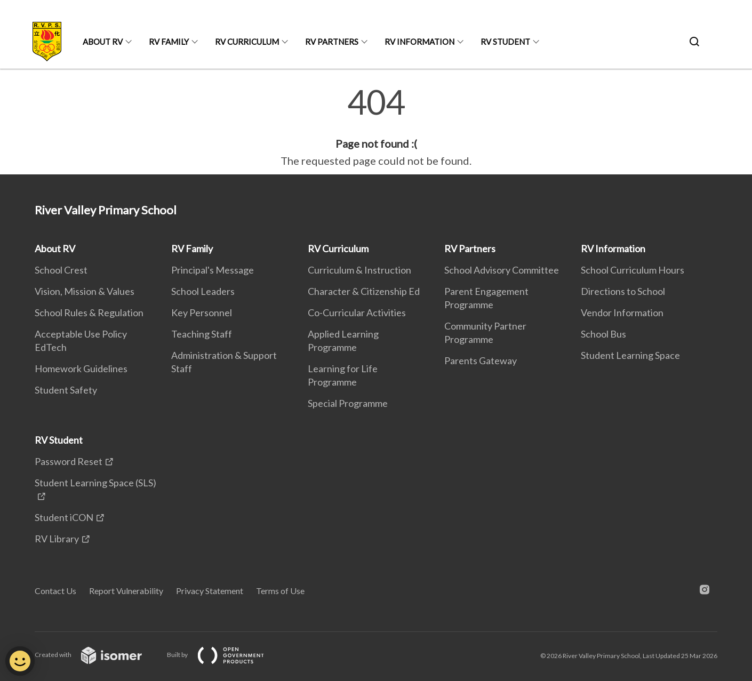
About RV (103, 41)
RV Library (57, 538)
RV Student (505, 41)
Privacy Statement (209, 591)
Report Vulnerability (126, 591)
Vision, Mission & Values (84, 291)
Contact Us (55, 591)
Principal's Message (212, 270)
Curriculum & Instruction (359, 270)
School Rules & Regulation (89, 312)
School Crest (61, 270)
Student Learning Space (630, 355)
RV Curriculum (247, 41)
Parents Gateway (480, 360)
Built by (224, 655)
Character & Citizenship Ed (364, 291)
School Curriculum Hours (632, 270)
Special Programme (348, 403)
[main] (376, 127)
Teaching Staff (201, 334)
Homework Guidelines (81, 368)
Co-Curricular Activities (357, 312)
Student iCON (64, 517)
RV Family (169, 41)
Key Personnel (201, 312)
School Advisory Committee (501, 270)
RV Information (419, 41)
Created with (97, 655)
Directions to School (623, 291)
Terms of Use (280, 591)
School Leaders (203, 291)
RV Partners (331, 41)
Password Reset (68, 461)
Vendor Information (622, 312)
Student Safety (66, 390)
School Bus (603, 334)
